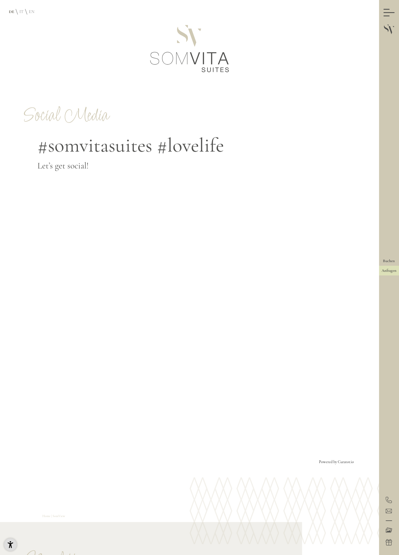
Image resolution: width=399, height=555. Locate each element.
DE (11, 11)
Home (46, 516)
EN (31, 11)
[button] (10, 544)
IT (21, 11)
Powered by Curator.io (336, 462)
